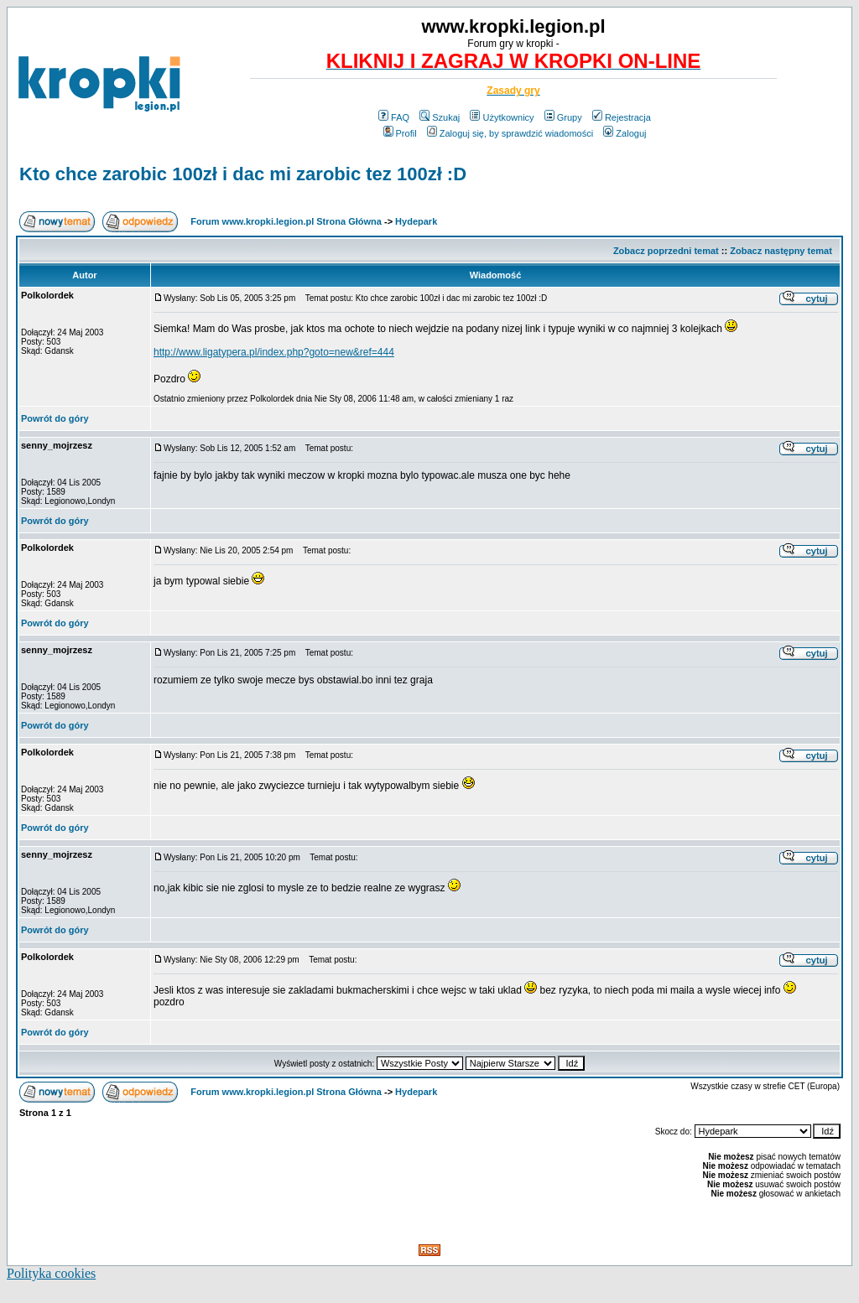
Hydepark (416, 221)
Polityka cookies (51, 1273)
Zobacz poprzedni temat (666, 251)
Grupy (563, 117)
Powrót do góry (55, 418)
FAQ (393, 117)
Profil (400, 133)
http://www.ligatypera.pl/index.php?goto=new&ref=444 (274, 352)
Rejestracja (621, 117)
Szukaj (439, 117)
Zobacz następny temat (781, 251)
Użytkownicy (502, 117)
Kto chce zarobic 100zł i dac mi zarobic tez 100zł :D (242, 174)
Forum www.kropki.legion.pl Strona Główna (286, 221)
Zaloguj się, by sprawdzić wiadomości (510, 133)
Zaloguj (624, 133)
